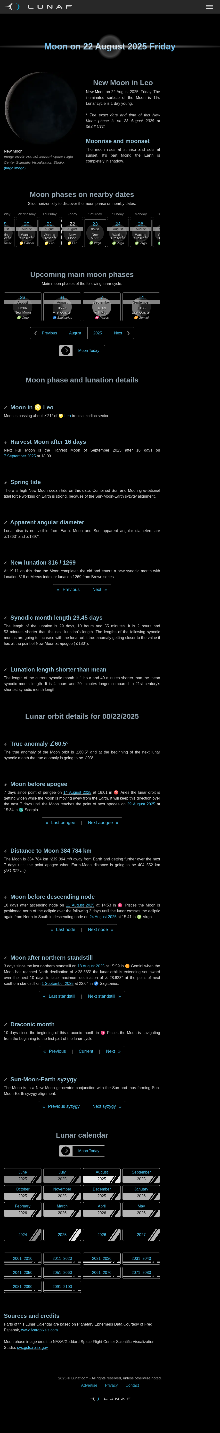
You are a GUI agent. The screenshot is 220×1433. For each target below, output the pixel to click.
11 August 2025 (80, 905)
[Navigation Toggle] (110, 7)
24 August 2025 (103, 917)
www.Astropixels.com (39, 1330)
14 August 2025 (77, 792)
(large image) (14, 168)
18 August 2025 (90, 966)
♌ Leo (64, 416)
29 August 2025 (141, 804)
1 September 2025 (58, 983)
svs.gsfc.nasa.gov (32, 1347)
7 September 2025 (20, 456)
